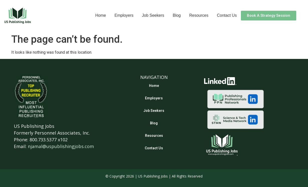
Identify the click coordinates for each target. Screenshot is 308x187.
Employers (123, 15)
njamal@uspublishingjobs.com (61, 146)
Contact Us (227, 15)
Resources (198, 15)
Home (100, 15)
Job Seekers (153, 15)
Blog (177, 15)
